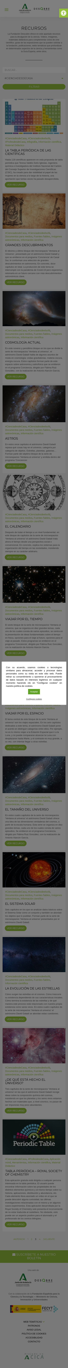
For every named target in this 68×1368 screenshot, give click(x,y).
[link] (63, 13)
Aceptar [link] (34, 691)
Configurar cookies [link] (34, 699)
